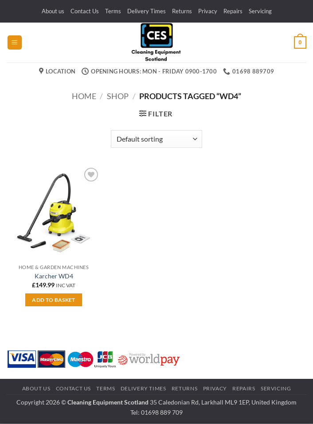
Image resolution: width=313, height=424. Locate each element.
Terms (113, 11)
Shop (118, 96)
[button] (15, 42)
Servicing (260, 11)
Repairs (233, 11)
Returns (182, 11)
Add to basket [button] (53, 300)
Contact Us (84, 11)
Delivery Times (146, 11)
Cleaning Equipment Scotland (108, 402)
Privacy (207, 11)
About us (53, 11)
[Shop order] (156, 139)
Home (84, 96)
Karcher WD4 (54, 276)
